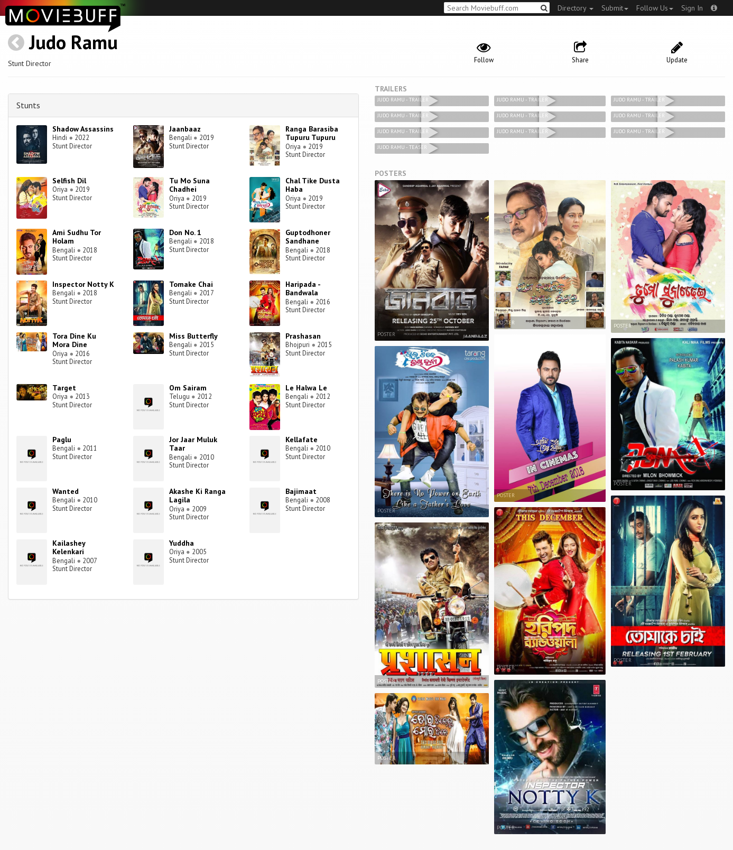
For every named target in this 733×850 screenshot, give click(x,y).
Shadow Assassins (83, 129)
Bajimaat (301, 491)
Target (64, 388)
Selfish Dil (69, 180)
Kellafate (301, 439)
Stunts (28, 105)
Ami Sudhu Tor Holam (76, 237)
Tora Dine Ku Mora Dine (74, 340)
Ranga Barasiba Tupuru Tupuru (311, 133)
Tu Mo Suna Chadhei (189, 185)
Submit (614, 8)
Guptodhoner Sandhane (307, 237)
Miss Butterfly (193, 336)
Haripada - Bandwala (302, 288)
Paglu (61, 439)
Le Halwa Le (306, 388)
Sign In (692, 8)
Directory (575, 8)
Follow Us (654, 8)
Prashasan (303, 336)
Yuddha (181, 543)
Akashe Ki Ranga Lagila (197, 496)
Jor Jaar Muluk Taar (193, 444)
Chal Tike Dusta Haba (312, 185)
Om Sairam (188, 388)
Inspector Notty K (83, 284)
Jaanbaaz (185, 129)
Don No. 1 (185, 232)
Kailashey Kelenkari (68, 547)
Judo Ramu (73, 42)
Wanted (65, 491)
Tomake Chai (191, 284)
